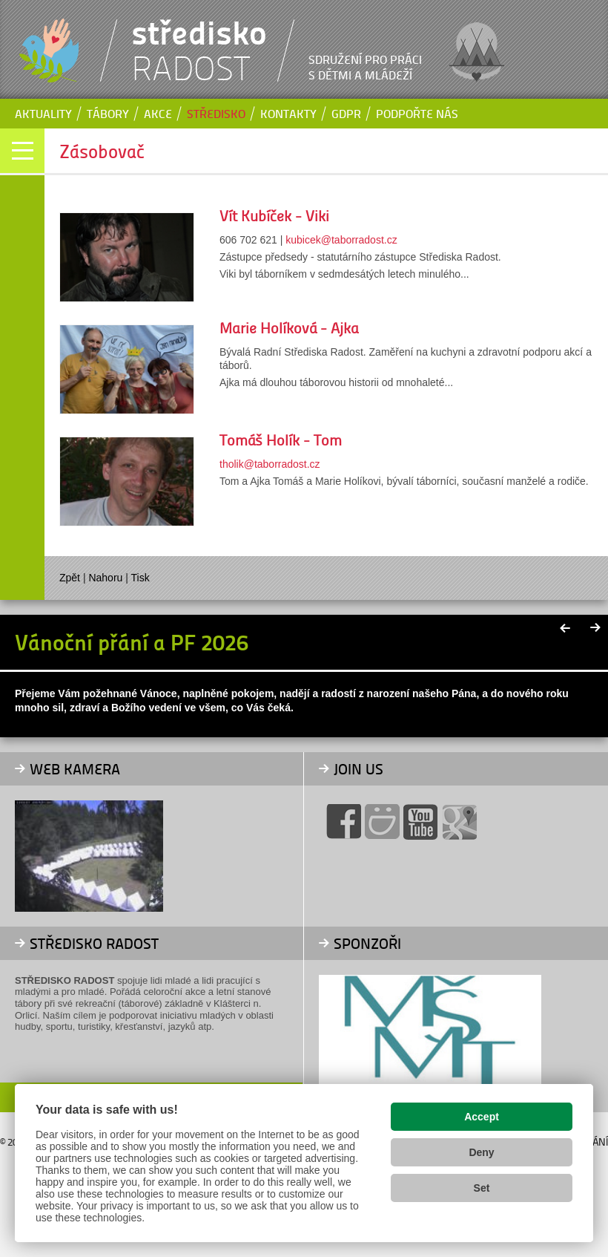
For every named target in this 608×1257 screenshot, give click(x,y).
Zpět (69, 578)
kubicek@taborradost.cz (341, 240)
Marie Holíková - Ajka (289, 327)
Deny (481, 1152)
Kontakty (288, 113)
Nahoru (105, 578)
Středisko (216, 113)
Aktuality (43, 113)
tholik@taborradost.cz (269, 464)
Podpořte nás (417, 113)
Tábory (108, 113)
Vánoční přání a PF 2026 (131, 641)
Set (482, 1188)
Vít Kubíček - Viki (274, 215)
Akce (158, 113)
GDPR (346, 113)
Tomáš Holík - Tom (280, 439)
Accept (481, 1117)
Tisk (140, 578)
